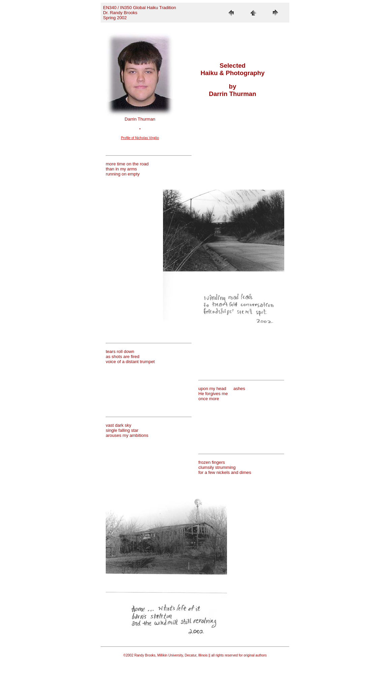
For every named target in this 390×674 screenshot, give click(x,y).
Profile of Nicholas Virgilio (140, 138)
